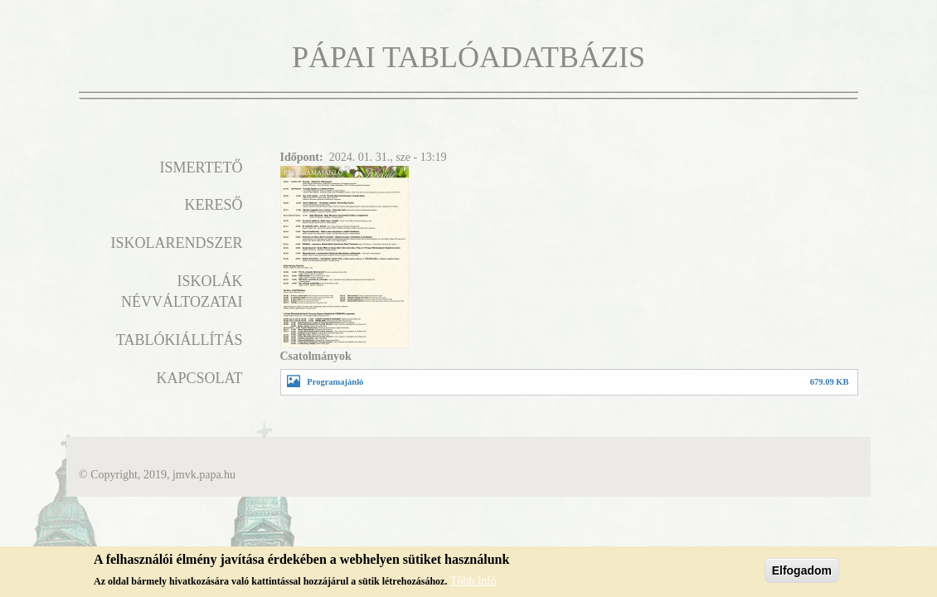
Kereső (213, 205)
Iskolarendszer (176, 243)
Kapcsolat (199, 378)
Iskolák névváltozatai (182, 292)
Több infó (473, 583)
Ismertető (201, 167)
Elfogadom (802, 573)
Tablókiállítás (179, 340)
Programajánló (335, 381)
